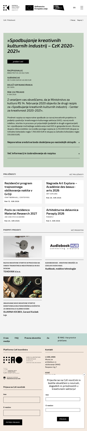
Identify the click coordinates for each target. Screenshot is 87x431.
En (74, 7)
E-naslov (7, 407)
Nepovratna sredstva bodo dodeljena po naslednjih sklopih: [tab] (43, 142)
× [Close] (84, 374)
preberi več (18, 61)
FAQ (16, 338)
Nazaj (73, 20)
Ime (4, 394)
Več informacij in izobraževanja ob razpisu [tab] (43, 153)
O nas (6, 338)
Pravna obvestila (33, 338)
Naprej (79, 20)
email (47, 372)
